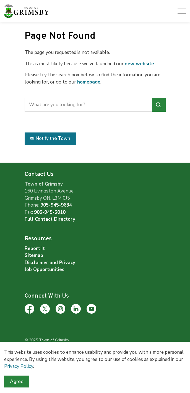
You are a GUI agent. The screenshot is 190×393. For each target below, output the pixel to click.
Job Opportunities (44, 269)
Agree (16, 385)
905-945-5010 (50, 212)
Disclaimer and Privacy (50, 262)
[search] (94, 105)
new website (139, 64)
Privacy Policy (18, 369)
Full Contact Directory (50, 219)
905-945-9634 (56, 205)
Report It (35, 248)
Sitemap (34, 255)
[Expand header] (181, 11)
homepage (88, 82)
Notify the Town (50, 138)
